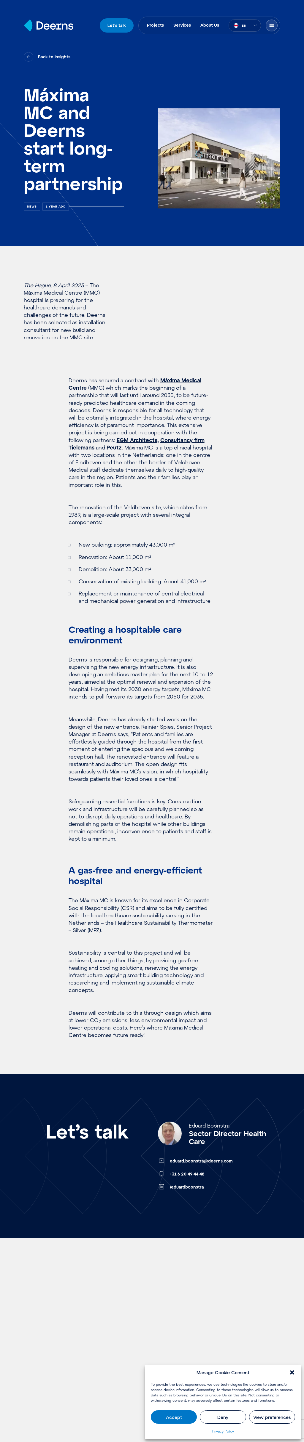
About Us (209, 25)
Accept (174, 1417)
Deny (222, 1417)
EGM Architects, (138, 440)
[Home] (48, 25)
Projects (155, 25)
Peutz (114, 447)
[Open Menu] (272, 25)
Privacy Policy (223, 1431)
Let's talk (116, 25)
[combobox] (245, 25)
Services (182, 25)
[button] (292, 1372)
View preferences (272, 1417)
